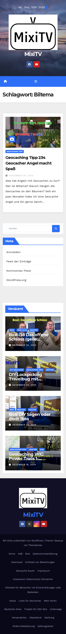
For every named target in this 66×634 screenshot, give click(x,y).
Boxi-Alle (22, 330)
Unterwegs (56, 609)
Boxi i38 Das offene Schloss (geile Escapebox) (29, 339)
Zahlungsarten (45, 626)
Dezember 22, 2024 (24, 425)
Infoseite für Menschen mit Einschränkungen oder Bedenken (33, 589)
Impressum (43, 570)
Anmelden (13, 252)
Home (12, 553)
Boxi (12, 330)
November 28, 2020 (21, 175)
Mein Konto (50, 600)
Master (33, 330)
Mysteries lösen (13, 609)
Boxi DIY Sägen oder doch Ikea (30, 416)
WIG (42, 449)
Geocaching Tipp (15, 151)
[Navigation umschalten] (36, 81)
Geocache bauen (25, 570)
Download (16, 562)
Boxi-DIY (21, 410)
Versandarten (19, 617)
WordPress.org (16, 280)
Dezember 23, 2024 (24, 345)
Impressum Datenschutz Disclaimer (33, 579)
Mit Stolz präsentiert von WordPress (23, 540)
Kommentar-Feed (18, 270)
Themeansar (35, 545)
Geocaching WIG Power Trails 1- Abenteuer (26, 458)
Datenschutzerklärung (45, 553)
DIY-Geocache (16, 370)
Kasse (13, 600)
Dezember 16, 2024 (24, 464)
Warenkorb (35, 617)
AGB (20, 553)
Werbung (49, 617)
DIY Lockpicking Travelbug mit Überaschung (25, 379)
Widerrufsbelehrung (23, 626)
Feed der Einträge (18, 261)
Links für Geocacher (30, 600)
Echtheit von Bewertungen (40, 562)
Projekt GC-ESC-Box (35, 609)
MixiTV (33, 54)
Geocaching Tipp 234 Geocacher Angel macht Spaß (28, 163)
